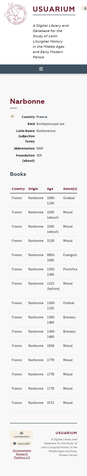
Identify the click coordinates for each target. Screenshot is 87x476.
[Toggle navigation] (39, 69)
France (41, 116)
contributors (21, 435)
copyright (21, 443)
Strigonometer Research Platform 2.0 (22, 454)
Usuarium (54, 9)
